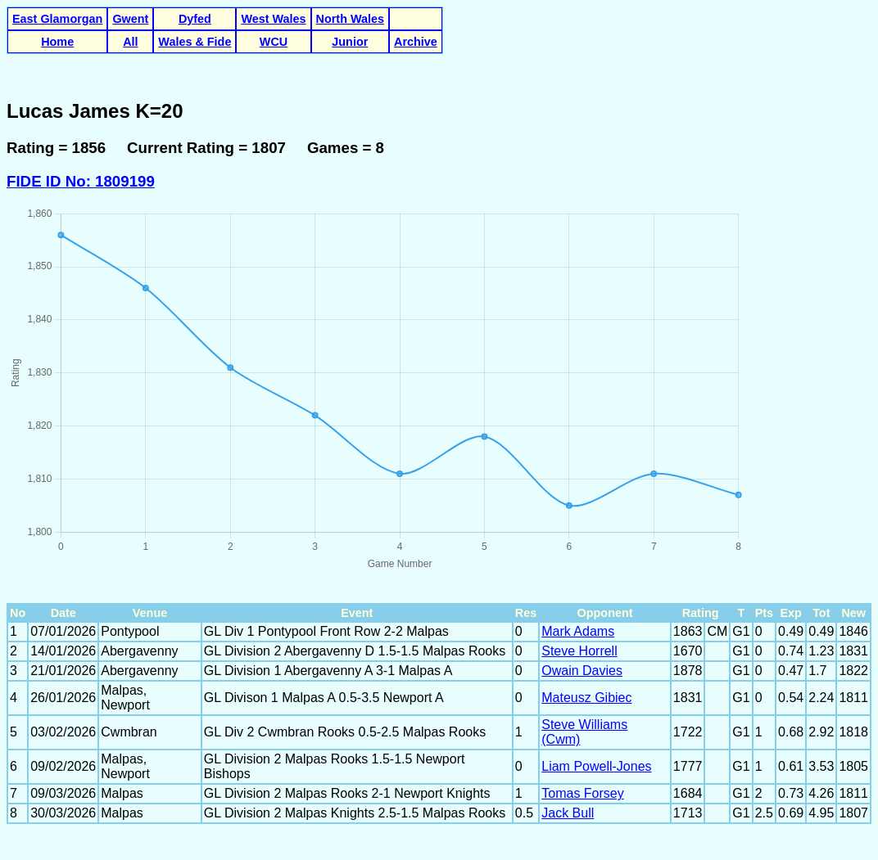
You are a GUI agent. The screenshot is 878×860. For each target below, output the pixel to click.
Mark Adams (577, 631)
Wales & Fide (194, 41)
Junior (350, 41)
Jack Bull (567, 813)
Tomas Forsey (582, 793)
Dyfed (195, 18)
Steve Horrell (579, 651)
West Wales (273, 18)
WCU (273, 41)
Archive (415, 41)
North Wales (350, 18)
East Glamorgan (57, 18)
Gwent (130, 18)
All (130, 41)
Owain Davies (581, 671)
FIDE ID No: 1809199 (81, 181)
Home (57, 41)
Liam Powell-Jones (596, 766)
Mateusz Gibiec (586, 698)
